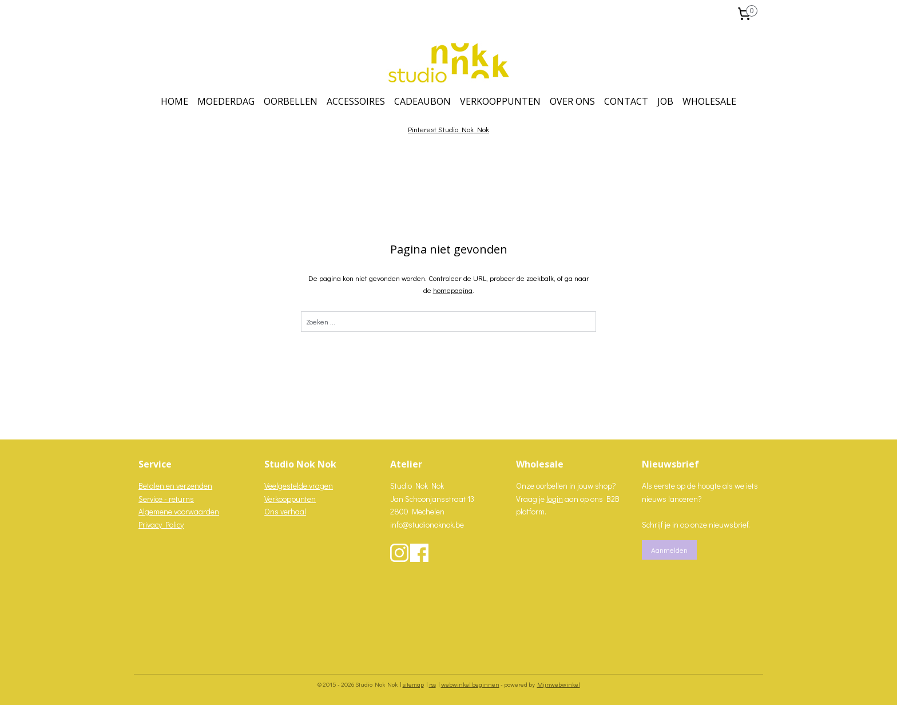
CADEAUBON (422, 101)
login (554, 498)
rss (432, 684)
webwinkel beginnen (470, 684)
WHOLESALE (709, 101)
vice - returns (172, 498)
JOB (665, 101)
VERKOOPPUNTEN (500, 101)
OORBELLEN (290, 101)
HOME (174, 101)
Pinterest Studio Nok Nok (448, 129)
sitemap (413, 684)
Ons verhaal (285, 511)
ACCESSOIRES (356, 101)
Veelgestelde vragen (298, 485)
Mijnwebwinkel (558, 684)
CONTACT (626, 101)
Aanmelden (669, 550)
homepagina (452, 290)
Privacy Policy (161, 524)
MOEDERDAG (226, 101)
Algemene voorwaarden (178, 511)
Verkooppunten (290, 498)
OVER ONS (572, 101)
